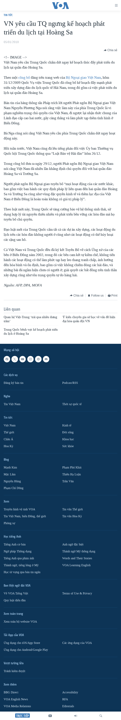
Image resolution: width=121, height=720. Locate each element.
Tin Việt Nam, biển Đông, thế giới (25, 516)
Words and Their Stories (77, 558)
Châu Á (8, 439)
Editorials (68, 706)
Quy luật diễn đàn (15, 600)
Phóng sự (9, 523)
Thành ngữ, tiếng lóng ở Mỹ (21, 565)
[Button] (110, 50)
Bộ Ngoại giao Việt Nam (83, 77)
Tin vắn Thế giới (72, 509)
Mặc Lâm (9, 474)
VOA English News (16, 699)
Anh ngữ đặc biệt (72, 544)
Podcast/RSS (70, 383)
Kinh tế (66, 425)
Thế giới (9, 432)
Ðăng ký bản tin (13, 383)
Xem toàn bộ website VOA (20, 622)
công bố (24, 77)
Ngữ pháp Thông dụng (17, 551)
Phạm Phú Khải (71, 467)
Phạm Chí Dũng (13, 488)
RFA (65, 699)
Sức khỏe (68, 446)
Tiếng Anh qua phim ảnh (19, 558)
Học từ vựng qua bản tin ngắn (22, 572)
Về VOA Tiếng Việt (16, 593)
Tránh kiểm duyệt (14, 671)
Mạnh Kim (10, 467)
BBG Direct (11, 692)
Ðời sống (68, 432)
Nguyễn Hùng (12, 481)
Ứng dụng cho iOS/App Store (22, 643)
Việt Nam (9, 425)
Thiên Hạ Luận (71, 474)
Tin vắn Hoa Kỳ (72, 516)
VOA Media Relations (17, 706)
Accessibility (70, 692)
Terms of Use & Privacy (77, 593)
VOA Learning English (76, 565)
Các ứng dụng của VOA (77, 643)
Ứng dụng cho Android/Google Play (26, 650)
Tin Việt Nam (12, 404)
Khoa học (68, 439)
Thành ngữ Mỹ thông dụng (78, 551)
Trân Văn (68, 481)
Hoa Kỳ (8, 446)
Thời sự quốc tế (72, 404)
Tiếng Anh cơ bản (15, 544)
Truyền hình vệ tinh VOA (19, 509)
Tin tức (8, 15)
